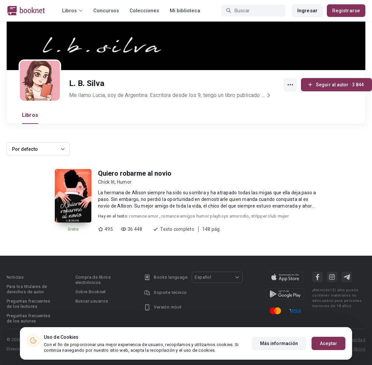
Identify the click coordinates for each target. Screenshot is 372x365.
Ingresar (307, 11)
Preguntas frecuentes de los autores (28, 318)
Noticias (15, 277)
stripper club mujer (270, 216)
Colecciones (144, 11)
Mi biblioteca (185, 11)
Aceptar (328, 343)
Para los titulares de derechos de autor (27, 289)
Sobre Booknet (90, 291)
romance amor (144, 216)
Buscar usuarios (91, 301)
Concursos (106, 11)
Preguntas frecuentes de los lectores (28, 304)
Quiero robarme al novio (134, 173)
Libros (30, 115)
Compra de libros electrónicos (93, 280)
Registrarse (346, 11)
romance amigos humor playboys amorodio (205, 216)
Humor (124, 182)
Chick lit (106, 182)
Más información (279, 343)
